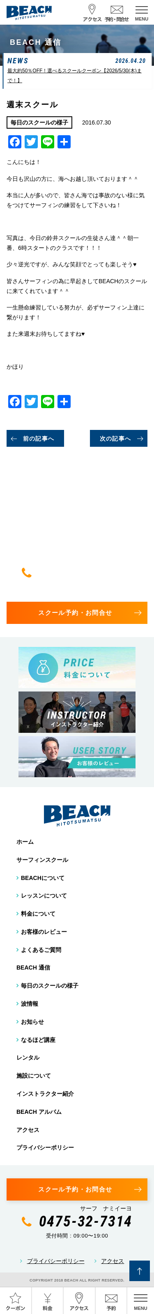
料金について (38, 913)
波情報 (29, 1003)
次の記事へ (115, 438)
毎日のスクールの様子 (49, 985)
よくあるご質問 (41, 950)
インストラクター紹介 (45, 1093)
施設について (33, 1075)
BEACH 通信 (33, 967)
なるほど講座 (38, 1040)
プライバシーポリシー (45, 1147)
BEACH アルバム (39, 1111)
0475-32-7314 (86, 572)
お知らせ (32, 1021)
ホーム (25, 841)
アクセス (27, 1130)
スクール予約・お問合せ (75, 612)
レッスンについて (44, 895)
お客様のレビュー (44, 931)
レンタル (27, 1057)
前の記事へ (39, 438)
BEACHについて (42, 878)
